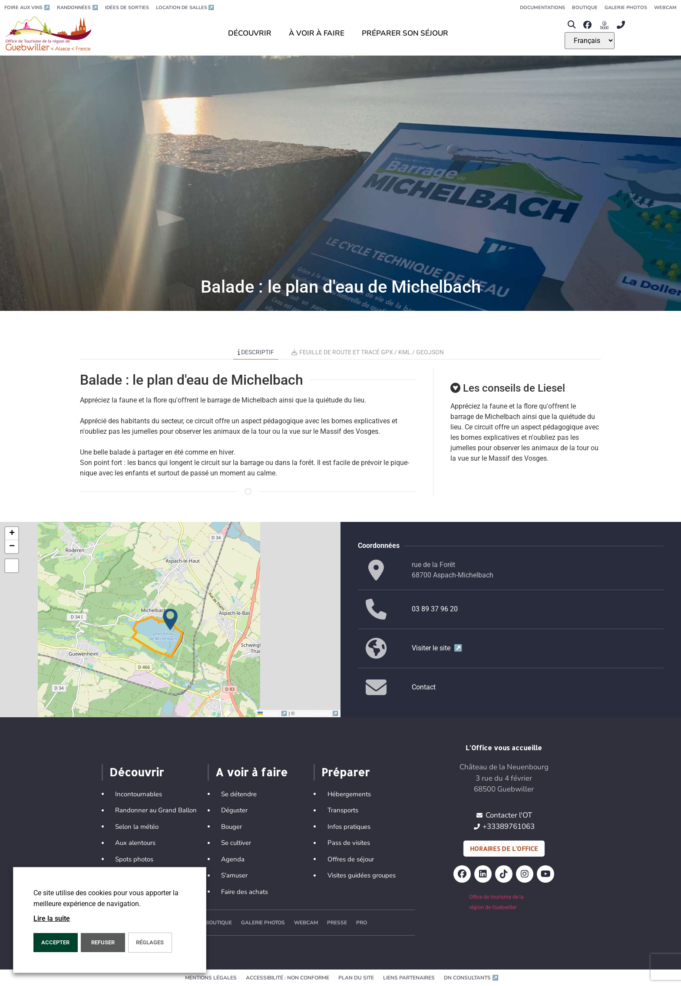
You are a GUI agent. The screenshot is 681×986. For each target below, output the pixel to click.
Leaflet (273, 713)
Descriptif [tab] (256, 352)
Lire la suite (51, 918)
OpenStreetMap (317, 713)
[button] (572, 25)
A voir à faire (251, 772)
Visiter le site (437, 648)
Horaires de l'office (504, 848)
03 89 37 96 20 (435, 609)
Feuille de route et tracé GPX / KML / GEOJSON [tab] (367, 352)
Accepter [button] (55, 942)
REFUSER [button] (103, 942)
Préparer (345, 772)
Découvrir (136, 772)
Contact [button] (424, 687)
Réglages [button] (150, 942)
